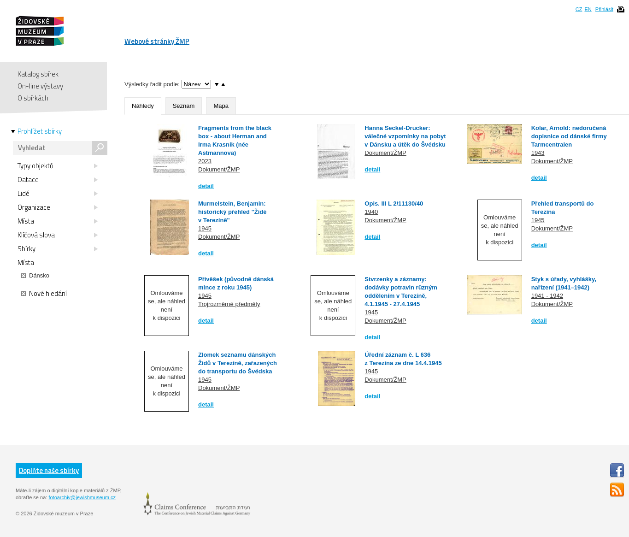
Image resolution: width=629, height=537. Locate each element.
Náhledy (143, 105)
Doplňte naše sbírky (49, 470)
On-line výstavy (40, 86)
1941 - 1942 (547, 295)
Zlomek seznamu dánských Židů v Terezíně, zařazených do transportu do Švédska (237, 363)
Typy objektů (58, 166)
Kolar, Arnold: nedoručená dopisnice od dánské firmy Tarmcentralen (569, 136)
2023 (205, 161)
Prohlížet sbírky (40, 131)
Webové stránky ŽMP (156, 41)
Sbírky (58, 249)
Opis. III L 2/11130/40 (393, 203)
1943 (538, 152)
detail (206, 186)
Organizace (58, 207)
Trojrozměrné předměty (229, 304)
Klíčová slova (58, 235)
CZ (579, 9)
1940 (371, 211)
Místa (58, 221)
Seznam (184, 105)
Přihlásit (604, 9)
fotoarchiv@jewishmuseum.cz (82, 497)
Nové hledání (44, 293)
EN (587, 9)
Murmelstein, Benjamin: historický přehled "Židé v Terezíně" (232, 212)
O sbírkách (33, 98)
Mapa (221, 105)
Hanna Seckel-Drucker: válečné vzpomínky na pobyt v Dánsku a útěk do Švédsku (405, 136)
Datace (58, 180)
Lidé (58, 193)
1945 (205, 228)
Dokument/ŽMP (219, 169)
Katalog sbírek (38, 74)
